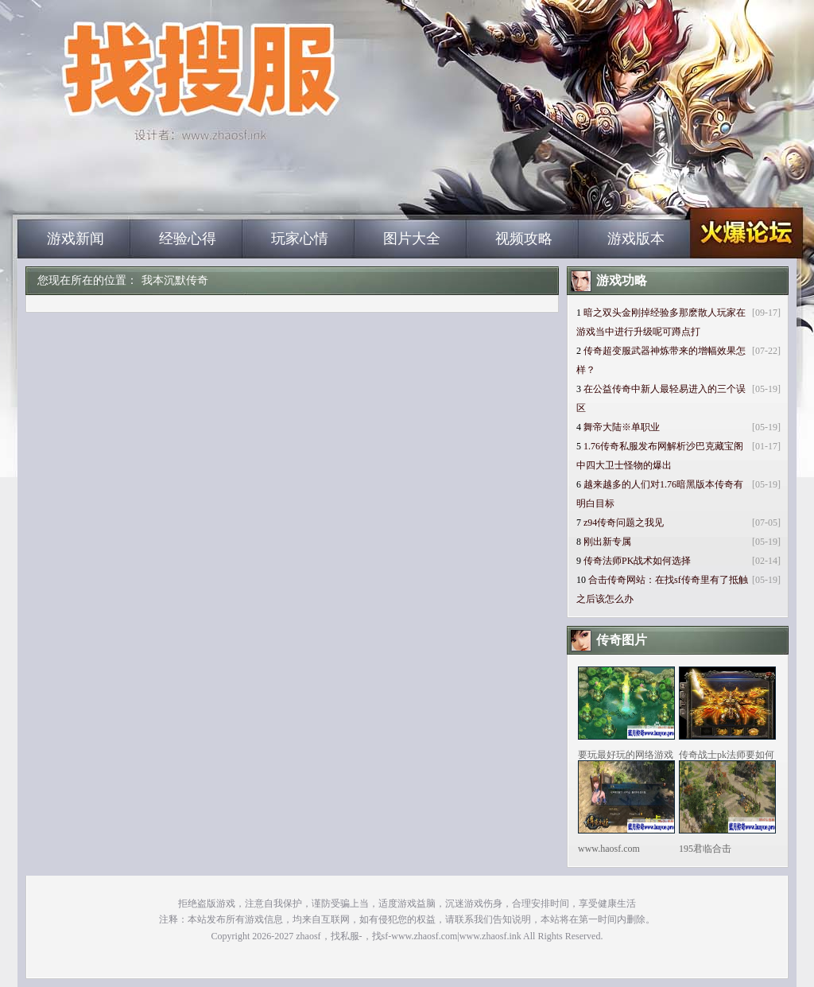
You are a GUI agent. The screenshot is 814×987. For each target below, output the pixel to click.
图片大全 (411, 239)
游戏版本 (636, 239)
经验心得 (187, 239)
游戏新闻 (75, 239)
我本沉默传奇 (174, 280)
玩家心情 (299, 239)
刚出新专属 (607, 541)
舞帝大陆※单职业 (621, 427)
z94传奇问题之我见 (623, 522)
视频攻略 (523, 239)
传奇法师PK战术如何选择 (637, 560)
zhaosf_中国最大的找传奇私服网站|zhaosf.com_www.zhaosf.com (169, 191)
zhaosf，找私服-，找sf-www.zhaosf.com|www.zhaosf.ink (408, 936)
